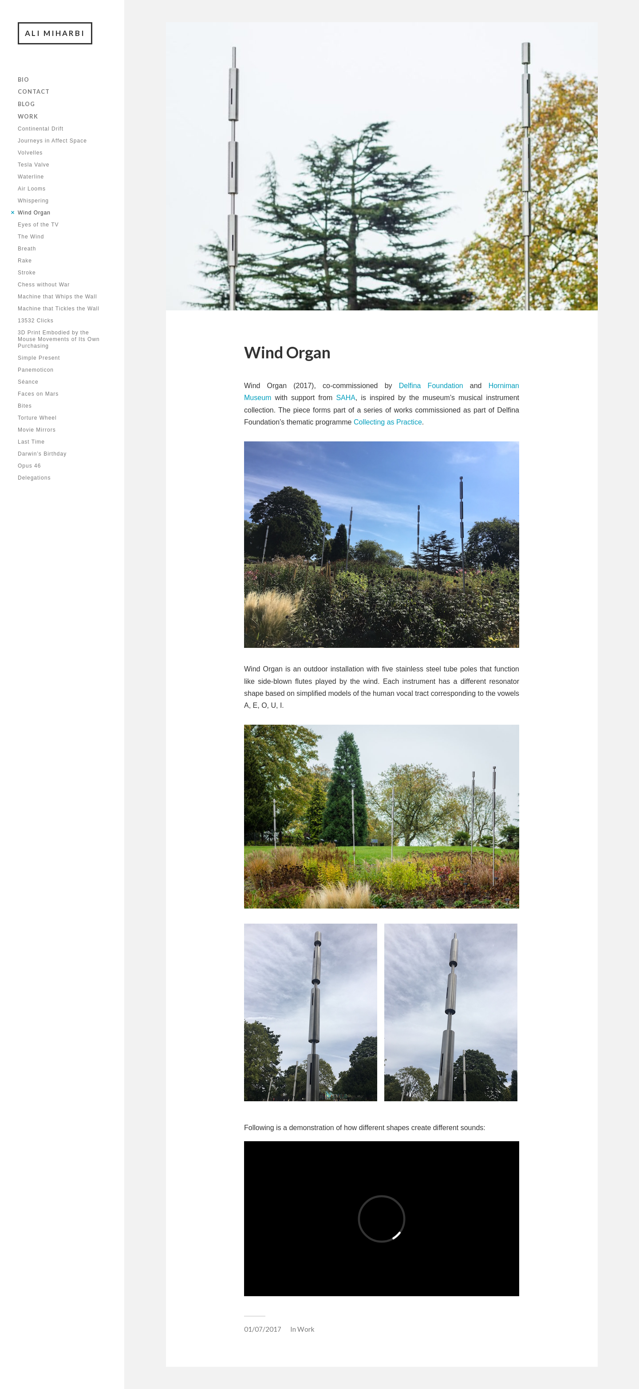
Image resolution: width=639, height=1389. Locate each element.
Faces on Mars (38, 394)
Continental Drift (40, 129)
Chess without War (44, 285)
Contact (34, 91)
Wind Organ (34, 213)
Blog (26, 103)
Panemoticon (36, 370)
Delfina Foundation (431, 385)
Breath (27, 249)
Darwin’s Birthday (42, 454)
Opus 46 (29, 466)
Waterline (31, 177)
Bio (23, 79)
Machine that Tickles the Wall (58, 309)
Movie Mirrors (37, 430)
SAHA (345, 397)
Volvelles (30, 153)
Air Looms (32, 189)
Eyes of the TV (38, 225)
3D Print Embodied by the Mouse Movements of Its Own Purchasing (59, 339)
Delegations (34, 478)
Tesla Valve (33, 165)
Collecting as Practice (388, 422)
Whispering (33, 201)
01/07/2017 (262, 1329)
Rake (25, 261)
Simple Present (39, 358)
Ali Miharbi (55, 33)
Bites (25, 406)
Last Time (31, 442)
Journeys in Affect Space (52, 141)
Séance (28, 382)
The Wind (31, 237)
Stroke (27, 273)
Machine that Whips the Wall (57, 297)
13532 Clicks (36, 320)
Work (28, 116)
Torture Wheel (37, 418)
